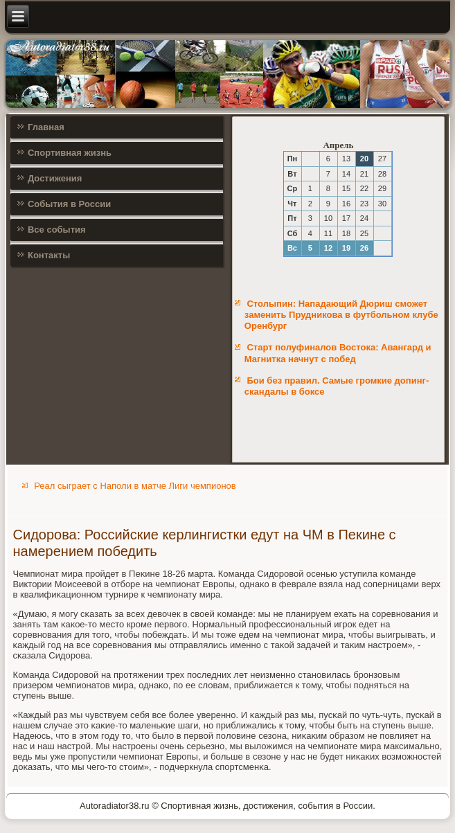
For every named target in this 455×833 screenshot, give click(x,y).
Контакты (49, 255)
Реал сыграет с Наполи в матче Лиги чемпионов (135, 486)
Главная (46, 127)
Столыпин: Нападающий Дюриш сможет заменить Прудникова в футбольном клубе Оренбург (341, 315)
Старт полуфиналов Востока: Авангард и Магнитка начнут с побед (337, 353)
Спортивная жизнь (69, 152)
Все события (57, 229)
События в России (69, 204)
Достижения (55, 178)
